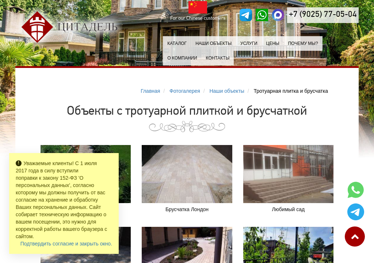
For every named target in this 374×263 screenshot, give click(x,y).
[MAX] (278, 15)
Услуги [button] (248, 43)
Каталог (177, 43)
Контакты (218, 58)
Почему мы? (303, 43)
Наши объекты (213, 43)
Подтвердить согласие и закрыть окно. (66, 244)
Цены (272, 43)
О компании (182, 58)
